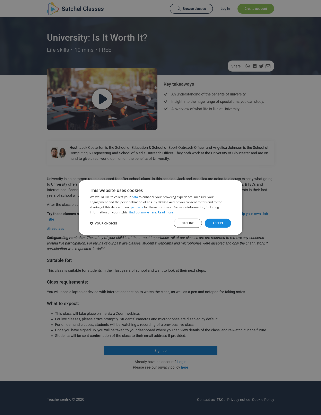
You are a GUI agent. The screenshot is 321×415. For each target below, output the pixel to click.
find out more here (142, 212)
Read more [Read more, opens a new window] (166, 212)
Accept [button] (217, 223)
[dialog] (160, 207)
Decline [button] (187, 223)
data (134, 197)
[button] (104, 223)
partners (137, 207)
